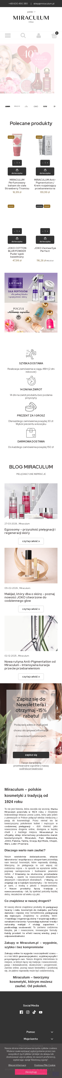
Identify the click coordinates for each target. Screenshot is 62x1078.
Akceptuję (31, 1072)
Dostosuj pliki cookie (44, 1065)
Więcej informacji (17, 1065)
